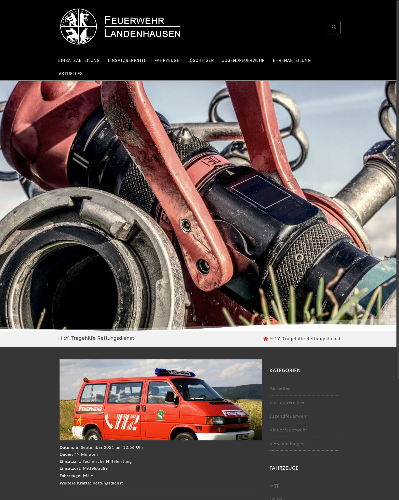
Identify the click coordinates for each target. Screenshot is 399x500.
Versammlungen (287, 443)
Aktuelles (71, 73)
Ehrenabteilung (292, 60)
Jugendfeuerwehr (243, 60)
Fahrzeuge (167, 60)
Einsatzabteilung (79, 60)
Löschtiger (201, 60)
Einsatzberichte (127, 60)
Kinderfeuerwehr (288, 430)
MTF (88, 475)
